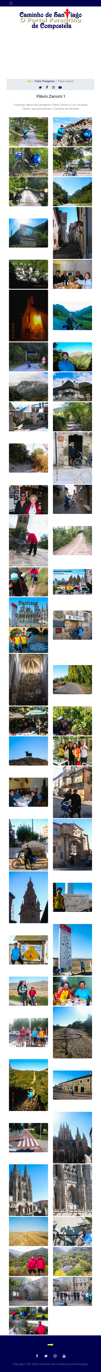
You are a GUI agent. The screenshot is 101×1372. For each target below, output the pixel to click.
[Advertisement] (50, 54)
